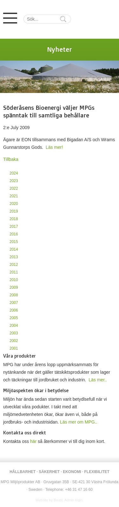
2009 (14, 287)
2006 (14, 310)
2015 (14, 242)
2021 (14, 196)
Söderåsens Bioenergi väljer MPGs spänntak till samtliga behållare (49, 111)
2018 (14, 219)
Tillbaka (10, 159)
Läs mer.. (98, 379)
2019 (14, 211)
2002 (14, 341)
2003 (14, 333)
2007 (14, 302)
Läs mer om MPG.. (78, 422)
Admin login (73, 500)
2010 (14, 280)
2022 (14, 188)
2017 (14, 226)
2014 (14, 249)
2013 (14, 257)
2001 (14, 348)
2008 (14, 295)
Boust (58, 500)
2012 (14, 264)
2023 (14, 181)
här (33, 441)
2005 (14, 318)
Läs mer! (54, 147)
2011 (14, 272)
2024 (14, 173)
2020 (14, 203)
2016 (14, 234)
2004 (14, 325)
